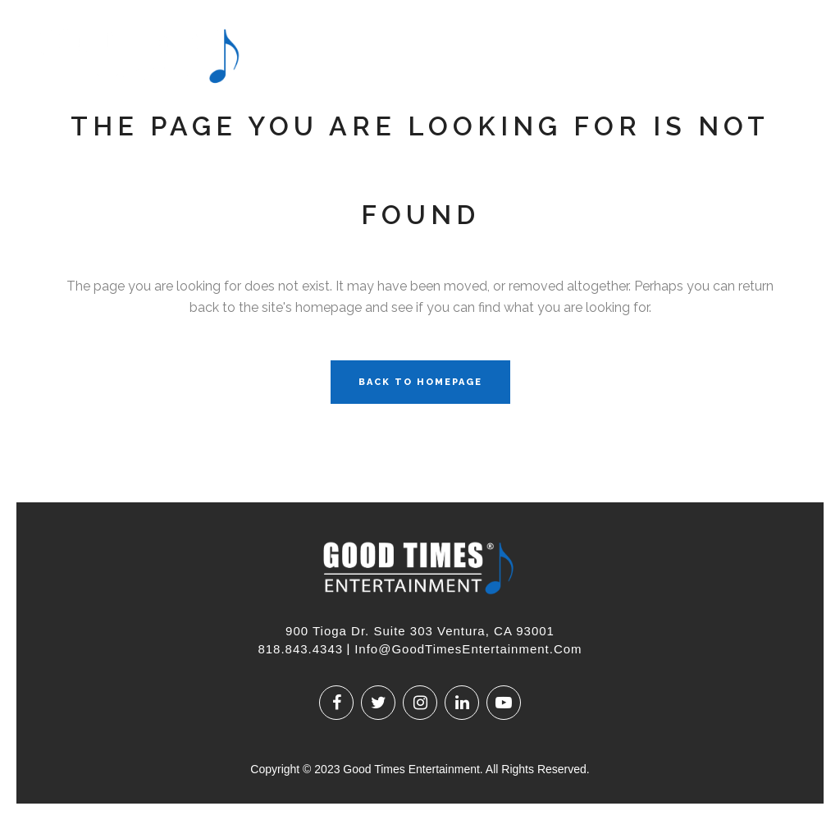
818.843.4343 (300, 649)
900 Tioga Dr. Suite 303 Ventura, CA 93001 (420, 631)
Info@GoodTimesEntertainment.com (468, 649)
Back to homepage (420, 382)
